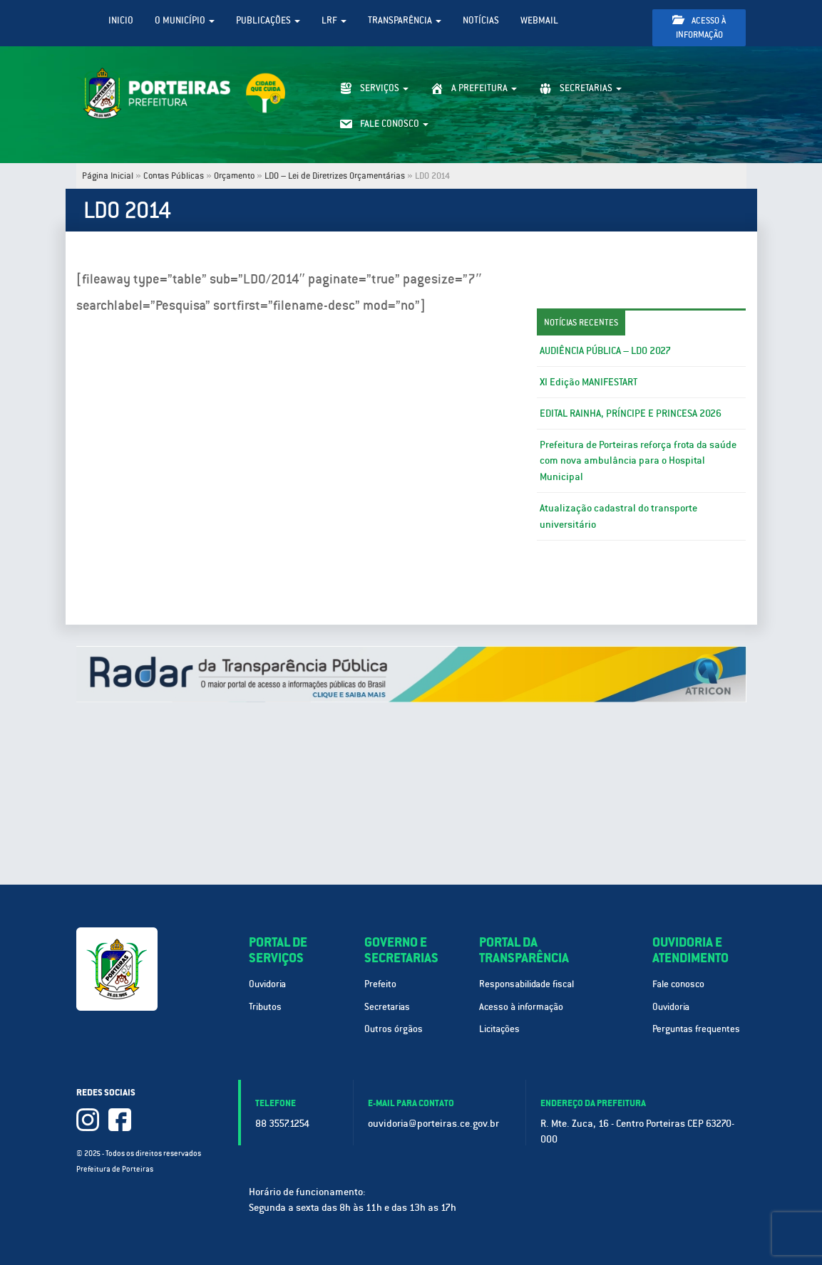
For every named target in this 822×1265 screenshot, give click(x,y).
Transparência (404, 20)
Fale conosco (678, 984)
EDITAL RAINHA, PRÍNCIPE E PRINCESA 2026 (630, 413)
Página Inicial (107, 176)
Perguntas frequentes (696, 1029)
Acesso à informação (699, 27)
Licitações (499, 1029)
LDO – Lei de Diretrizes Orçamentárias (334, 176)
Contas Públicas (173, 176)
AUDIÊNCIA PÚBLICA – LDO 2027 (605, 350)
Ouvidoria (267, 984)
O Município (185, 20)
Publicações (268, 20)
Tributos (265, 1007)
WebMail (539, 20)
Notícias (481, 20)
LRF (334, 20)
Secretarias (387, 1007)
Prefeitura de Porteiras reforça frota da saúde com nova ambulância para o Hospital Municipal (638, 461)
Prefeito (380, 984)
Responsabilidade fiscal (526, 984)
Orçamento (234, 176)
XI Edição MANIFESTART (588, 381)
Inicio (120, 20)
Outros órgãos (393, 1029)
